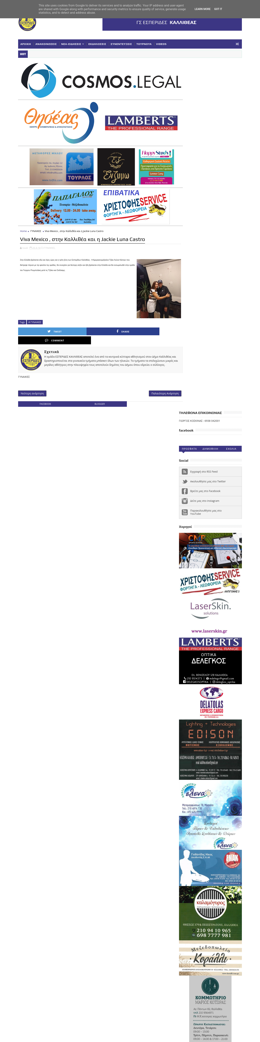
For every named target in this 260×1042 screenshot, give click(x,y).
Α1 (202, 883)
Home (27, 222)
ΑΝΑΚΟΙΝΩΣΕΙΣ (50, 43)
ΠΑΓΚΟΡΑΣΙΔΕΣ (186, 913)
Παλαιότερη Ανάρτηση (151, 377)
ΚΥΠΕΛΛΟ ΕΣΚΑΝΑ (188, 907)
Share (79, 322)
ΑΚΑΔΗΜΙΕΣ (216, 883)
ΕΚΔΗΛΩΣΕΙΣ (101, 43)
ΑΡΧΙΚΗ (29, 43)
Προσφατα (185, 99)
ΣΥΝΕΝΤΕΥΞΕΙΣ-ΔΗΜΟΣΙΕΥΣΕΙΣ (196, 925)
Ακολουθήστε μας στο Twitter (204, 132)
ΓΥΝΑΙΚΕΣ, (53, 239)
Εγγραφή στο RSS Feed (200, 122)
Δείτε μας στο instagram (201, 151)
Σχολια (227, 99)
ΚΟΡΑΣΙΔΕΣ (184, 901)
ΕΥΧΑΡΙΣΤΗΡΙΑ (221, 895)
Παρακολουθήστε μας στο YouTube (202, 162)
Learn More (202, 9)
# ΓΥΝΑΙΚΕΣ (38, 313)
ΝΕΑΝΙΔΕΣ (220, 907)
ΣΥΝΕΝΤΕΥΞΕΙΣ (125, 43)
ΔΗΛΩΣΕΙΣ (223, 889)
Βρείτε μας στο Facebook (202, 141)
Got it (218, 9)
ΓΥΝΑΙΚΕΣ (39, 222)
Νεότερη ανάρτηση (36, 377)
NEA (179, 883)
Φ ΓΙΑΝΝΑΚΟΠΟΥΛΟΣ (208, 931)
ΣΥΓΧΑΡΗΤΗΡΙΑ (210, 913)
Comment (116, 322)
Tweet (42, 322)
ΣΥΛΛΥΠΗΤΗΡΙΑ (186, 919)
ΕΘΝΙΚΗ (182, 895)
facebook (46, 388)
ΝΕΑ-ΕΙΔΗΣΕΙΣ (75, 43)
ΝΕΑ (207, 907)
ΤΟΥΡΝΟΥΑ (147, 43)
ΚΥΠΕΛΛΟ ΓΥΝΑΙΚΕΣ (208, 901)
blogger (95, 388)
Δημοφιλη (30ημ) (207, 100)
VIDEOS (165, 43)
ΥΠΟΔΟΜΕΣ (184, 931)
